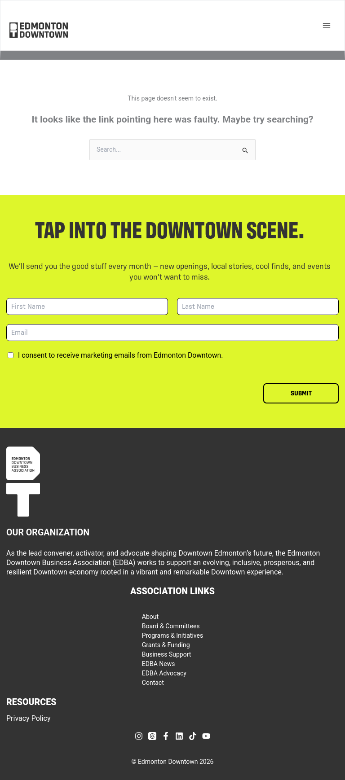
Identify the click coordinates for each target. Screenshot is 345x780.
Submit (301, 393)
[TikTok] (193, 736)
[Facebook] (166, 736)
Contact (153, 682)
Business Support (166, 654)
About (150, 616)
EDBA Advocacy (164, 673)
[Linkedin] (179, 736)
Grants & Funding (166, 645)
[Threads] (152, 736)
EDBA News (158, 663)
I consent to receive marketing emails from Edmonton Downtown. (120, 355)
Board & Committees (171, 626)
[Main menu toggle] (326, 25)
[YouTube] (206, 736)
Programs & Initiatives (172, 635)
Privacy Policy (28, 718)
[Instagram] (139, 736)
